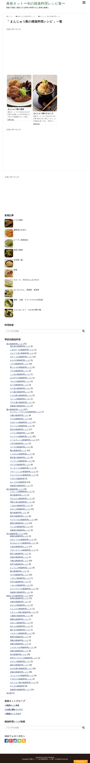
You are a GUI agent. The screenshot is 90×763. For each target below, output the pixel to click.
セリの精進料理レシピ (19, 385)
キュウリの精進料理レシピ (21, 436)
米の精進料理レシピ (18, 654)
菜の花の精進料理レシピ (20, 346)
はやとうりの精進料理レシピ (22, 540)
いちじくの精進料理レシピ (21, 492)
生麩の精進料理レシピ (19, 644)
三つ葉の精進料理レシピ (20, 392)
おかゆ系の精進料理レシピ (21, 668)
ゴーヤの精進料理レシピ (20, 447)
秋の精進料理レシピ (14, 489)
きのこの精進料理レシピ (20, 509)
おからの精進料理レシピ (20, 605)
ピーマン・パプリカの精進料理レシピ (25, 412)
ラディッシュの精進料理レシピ (23, 472)
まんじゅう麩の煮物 (16, 109)
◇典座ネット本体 (12, 705)
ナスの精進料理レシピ (19, 419)
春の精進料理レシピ (14, 344)
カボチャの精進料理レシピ (21, 422)
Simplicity (51, 757)
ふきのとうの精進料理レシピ (22, 350)
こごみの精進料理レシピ (20, 374)
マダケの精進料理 (17, 479)
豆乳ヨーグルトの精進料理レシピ (23, 658)
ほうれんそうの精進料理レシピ (23, 543)
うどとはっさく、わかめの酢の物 (27, 310)
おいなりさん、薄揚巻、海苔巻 (26, 290)
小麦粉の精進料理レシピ (20, 616)
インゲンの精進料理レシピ (21, 461)
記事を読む (11, 119)
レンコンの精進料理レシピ (21, 568)
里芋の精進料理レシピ (19, 516)
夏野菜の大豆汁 (20, 230)
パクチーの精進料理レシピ (21, 633)
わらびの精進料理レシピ (20, 360)
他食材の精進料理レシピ (20, 406)
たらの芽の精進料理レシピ (21, 395)
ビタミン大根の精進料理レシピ (23, 612)
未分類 (9, 693)
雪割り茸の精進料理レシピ (21, 502)
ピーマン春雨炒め (21, 240)
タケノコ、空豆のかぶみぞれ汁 (26, 280)
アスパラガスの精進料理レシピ (23, 475)
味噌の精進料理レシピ (19, 619)
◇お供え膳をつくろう (14, 710)
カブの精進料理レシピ (19, 575)
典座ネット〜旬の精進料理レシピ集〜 (35, 3)
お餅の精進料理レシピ (19, 602)
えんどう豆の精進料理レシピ (22, 353)
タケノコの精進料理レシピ (21, 357)
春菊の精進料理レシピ (19, 536)
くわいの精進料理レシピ (20, 585)
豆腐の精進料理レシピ (19, 672)
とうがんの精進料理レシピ (21, 454)
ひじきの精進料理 (17, 686)
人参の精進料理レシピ (19, 547)
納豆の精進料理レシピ (19, 665)
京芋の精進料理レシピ (19, 582)
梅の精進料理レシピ (18, 450)
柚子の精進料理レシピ (19, 554)
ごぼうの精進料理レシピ (20, 578)
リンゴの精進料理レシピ (20, 527)
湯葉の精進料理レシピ (19, 640)
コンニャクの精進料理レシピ (22, 676)
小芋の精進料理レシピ (19, 443)
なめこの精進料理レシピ (20, 623)
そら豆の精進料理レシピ (20, 388)
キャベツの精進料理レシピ (21, 426)
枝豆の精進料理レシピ (19, 429)
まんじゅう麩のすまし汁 (43, 113)
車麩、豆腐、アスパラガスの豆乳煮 (28, 300)
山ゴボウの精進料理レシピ (21, 378)
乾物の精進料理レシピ (19, 598)
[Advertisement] (45, 52)
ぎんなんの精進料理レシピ (21, 499)
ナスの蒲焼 (18, 220)
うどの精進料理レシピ (19, 364)
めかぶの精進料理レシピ (20, 626)
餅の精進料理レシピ (18, 571)
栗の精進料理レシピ (18, 513)
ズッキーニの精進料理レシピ (22, 468)
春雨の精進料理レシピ (19, 637)
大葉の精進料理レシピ (19, 415)
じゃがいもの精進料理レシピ (22, 647)
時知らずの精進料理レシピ (17, 596)
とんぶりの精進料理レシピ (21, 609)
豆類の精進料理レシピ (19, 651)
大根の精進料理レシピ (19, 561)
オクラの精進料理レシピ (20, 465)
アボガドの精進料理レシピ (21, 679)
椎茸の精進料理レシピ (19, 523)
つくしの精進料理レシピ (20, 399)
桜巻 (15, 270)
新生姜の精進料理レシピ (20, 458)
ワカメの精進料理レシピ (20, 381)
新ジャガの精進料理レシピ (21, 367)
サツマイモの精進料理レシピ (22, 520)
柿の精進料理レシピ (18, 495)
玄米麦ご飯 (18, 260)
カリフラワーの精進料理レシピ (23, 589)
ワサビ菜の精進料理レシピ (21, 402)
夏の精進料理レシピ (14, 409)
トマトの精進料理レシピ (20, 433)
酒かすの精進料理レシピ (20, 630)
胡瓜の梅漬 (18, 250)
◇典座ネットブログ (13, 714)
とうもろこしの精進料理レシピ (23, 440)
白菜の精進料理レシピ (19, 557)
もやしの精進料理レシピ (20, 661)
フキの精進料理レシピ (19, 371)
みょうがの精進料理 (18, 482)
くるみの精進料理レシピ (20, 506)
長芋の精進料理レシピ (19, 564)
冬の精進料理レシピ (14, 534)
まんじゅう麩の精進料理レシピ (23, 683)
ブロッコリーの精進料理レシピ (23, 550)
